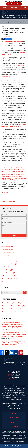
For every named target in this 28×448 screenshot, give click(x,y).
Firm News (5, 267)
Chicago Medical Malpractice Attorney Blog (13, 305)
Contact (14, 7)
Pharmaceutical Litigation (10, 279)
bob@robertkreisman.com (14, 379)
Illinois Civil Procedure (9, 261)
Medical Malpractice (8, 273)
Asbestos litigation (10, 191)
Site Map (14, 422)
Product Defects (7, 258)
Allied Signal (20, 65)
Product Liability (7, 270)
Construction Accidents (9, 264)
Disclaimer (14, 418)
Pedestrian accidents (8, 276)
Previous (4, 201)
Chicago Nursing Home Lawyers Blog (12, 308)
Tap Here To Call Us (14, 3)
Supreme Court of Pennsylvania (13, 41)
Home (4, 7)
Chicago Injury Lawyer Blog (9, 311)
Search (25, 292)
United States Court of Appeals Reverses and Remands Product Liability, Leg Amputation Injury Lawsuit (13, 342)
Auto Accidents (7, 246)
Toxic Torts (16, 191)
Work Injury (21, 191)
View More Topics (6, 282)
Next (14, 201)
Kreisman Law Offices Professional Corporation (14, 14)
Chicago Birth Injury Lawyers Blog (11, 303)
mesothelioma (5, 76)
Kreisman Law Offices (19, 441)
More (24, 7)
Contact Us (14, 426)
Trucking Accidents (8, 252)
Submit (14, 235)
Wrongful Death (4, 192)
